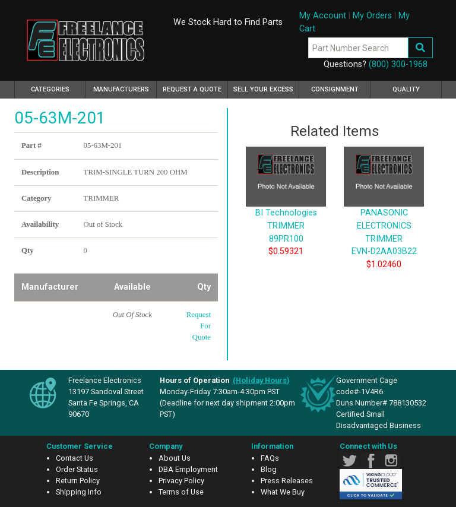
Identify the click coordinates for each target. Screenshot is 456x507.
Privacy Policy (181, 480)
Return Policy (78, 480)
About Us (175, 458)
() (261, 380)
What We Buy (283, 491)
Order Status (77, 469)
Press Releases (287, 480)
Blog (269, 469)
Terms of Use (181, 491)
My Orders (372, 16)
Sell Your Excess (263, 89)
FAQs (270, 458)
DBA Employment (188, 469)
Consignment (335, 89)
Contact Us (74, 458)
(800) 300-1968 (398, 64)
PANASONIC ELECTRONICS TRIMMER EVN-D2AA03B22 (384, 214)
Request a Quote (192, 89)
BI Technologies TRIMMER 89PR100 (286, 208)
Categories (58, 88)
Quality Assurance (406, 92)
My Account (322, 16)
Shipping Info (79, 491)
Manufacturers (121, 89)
